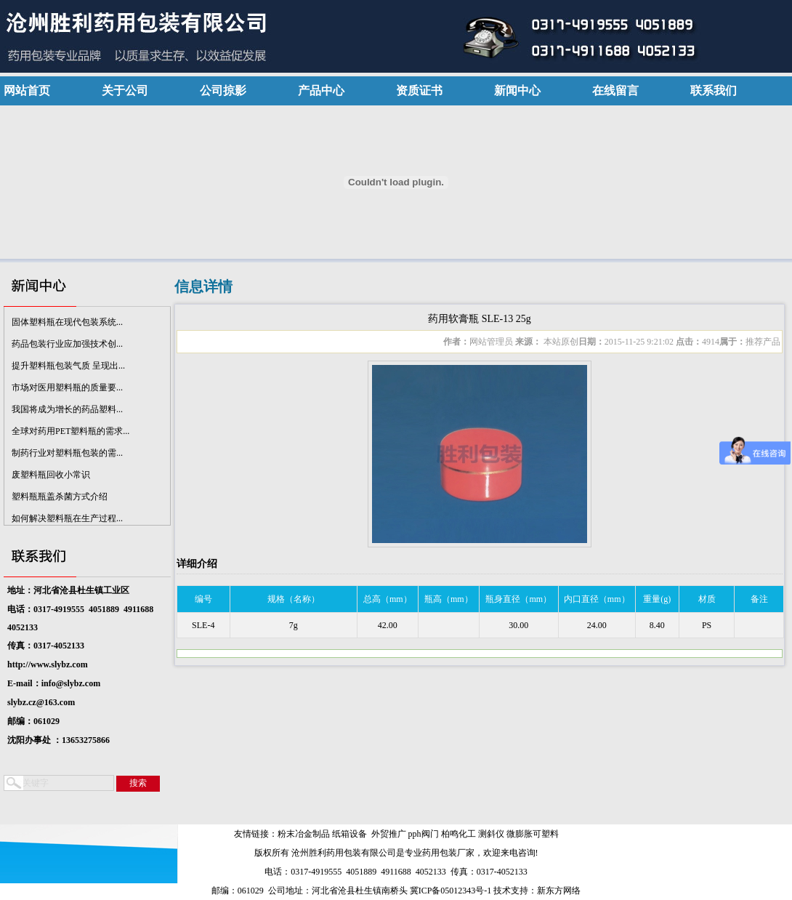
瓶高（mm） (448, 599)
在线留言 (615, 90)
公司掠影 (223, 90)
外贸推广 (388, 834)
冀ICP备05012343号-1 (451, 890)
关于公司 (125, 90)
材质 (707, 599)
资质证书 (419, 90)
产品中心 (321, 90)
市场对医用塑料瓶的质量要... (67, 390)
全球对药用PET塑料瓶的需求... (70, 433)
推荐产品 (762, 342)
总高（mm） (387, 599)
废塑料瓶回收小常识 (51, 477)
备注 (759, 599)
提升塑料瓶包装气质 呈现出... (68, 368)
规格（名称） (293, 599)
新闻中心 (517, 90)
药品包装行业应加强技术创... (67, 346)
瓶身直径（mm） (518, 599)
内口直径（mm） (597, 599)
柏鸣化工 (458, 834)
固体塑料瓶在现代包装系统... (67, 324)
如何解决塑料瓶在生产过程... (67, 520)
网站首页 (27, 90)
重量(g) (657, 599)
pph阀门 (423, 834)
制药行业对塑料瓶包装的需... (67, 455)
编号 (203, 599)
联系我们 (713, 90)
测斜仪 (491, 834)
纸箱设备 (349, 834)
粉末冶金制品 (304, 834)
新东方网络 (559, 890)
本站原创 (559, 342)
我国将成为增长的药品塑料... (67, 411)
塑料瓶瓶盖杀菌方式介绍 (60, 499)
